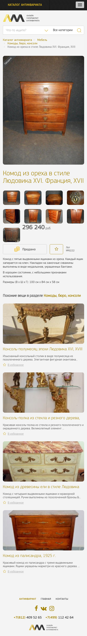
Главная (46, 598)
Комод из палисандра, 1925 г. (29, 555)
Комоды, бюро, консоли (62, 296)
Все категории (63, 30)
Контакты (62, 598)
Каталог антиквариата (25, 4)
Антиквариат (27, 598)
